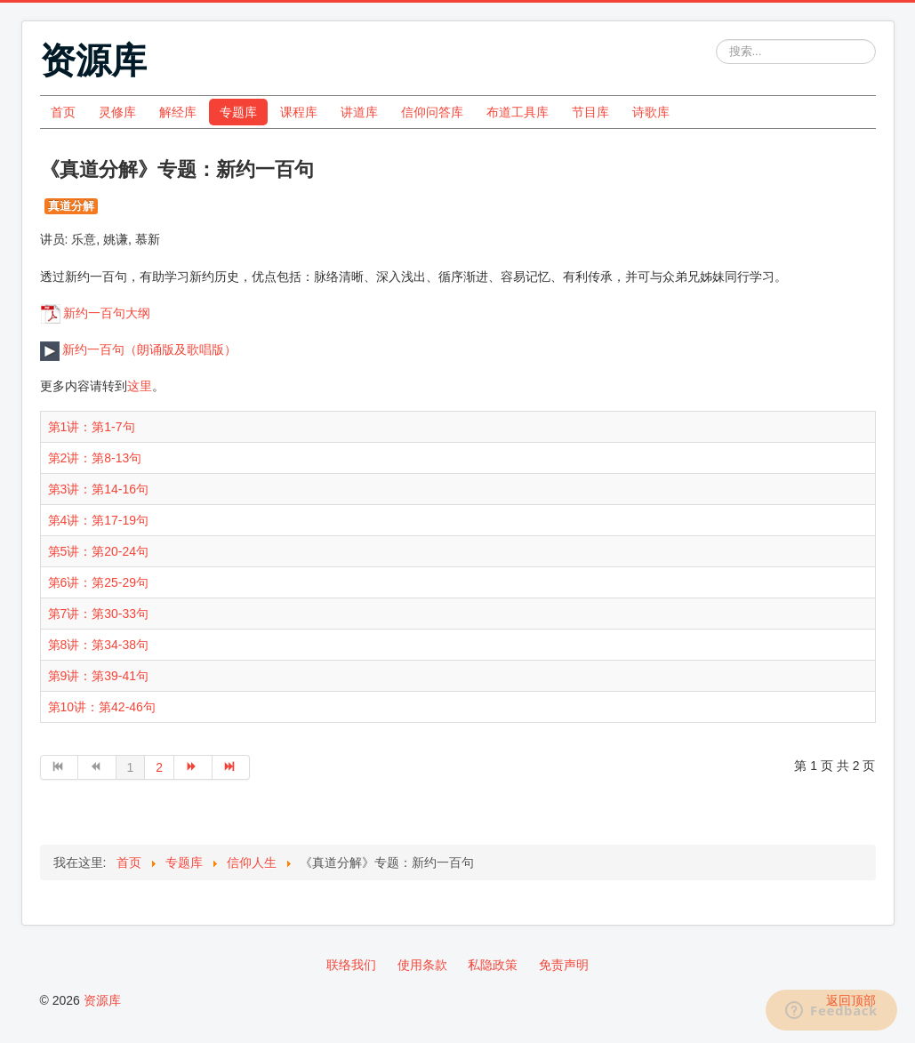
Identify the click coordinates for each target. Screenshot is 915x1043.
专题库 (238, 112)
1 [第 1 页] (130, 767)
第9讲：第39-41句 (98, 676)
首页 (63, 112)
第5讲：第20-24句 (98, 551)
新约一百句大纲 (106, 313)
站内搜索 (716, 39)
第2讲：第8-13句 (95, 458)
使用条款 (422, 965)
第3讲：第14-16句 (98, 489)
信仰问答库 (432, 112)
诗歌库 (651, 112)
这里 (139, 386)
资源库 (102, 1000)
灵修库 (117, 112)
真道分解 (71, 206)
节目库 (590, 112)
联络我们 (351, 965)
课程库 (298, 112)
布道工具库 (517, 112)
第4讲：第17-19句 (98, 520)
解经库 (178, 112)
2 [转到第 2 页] (159, 767)
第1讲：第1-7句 (91, 427)
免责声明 (564, 965)
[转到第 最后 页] (232, 767)
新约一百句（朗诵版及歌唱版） (138, 349)
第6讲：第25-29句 (98, 582)
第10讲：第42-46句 (102, 707)
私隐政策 (493, 965)
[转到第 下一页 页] (193, 767)
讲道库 (359, 112)
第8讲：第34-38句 (98, 645)
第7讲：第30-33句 (98, 613)
